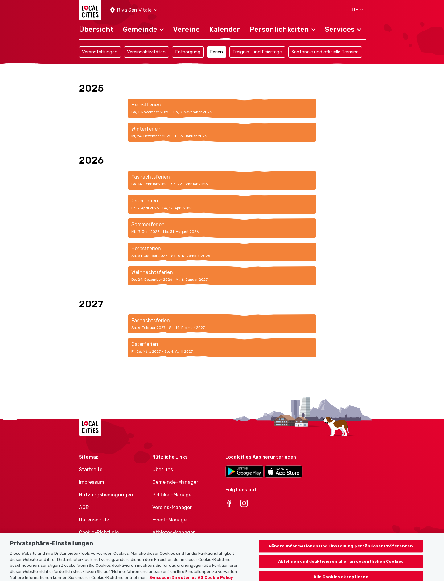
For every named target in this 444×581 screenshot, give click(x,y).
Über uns (162, 469)
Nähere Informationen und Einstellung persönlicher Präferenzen (341, 549)
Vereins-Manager (172, 507)
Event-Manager (170, 520)
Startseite (90, 469)
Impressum (91, 482)
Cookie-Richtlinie (99, 532)
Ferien (216, 52)
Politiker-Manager (172, 495)
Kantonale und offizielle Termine (325, 52)
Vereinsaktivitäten (146, 52)
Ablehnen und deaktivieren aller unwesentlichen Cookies (341, 565)
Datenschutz (94, 520)
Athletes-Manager (173, 532)
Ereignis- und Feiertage (257, 52)
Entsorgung (187, 52)
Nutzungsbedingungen (106, 495)
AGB (84, 507)
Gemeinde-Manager (175, 482)
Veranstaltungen (99, 52)
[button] (133, 10)
